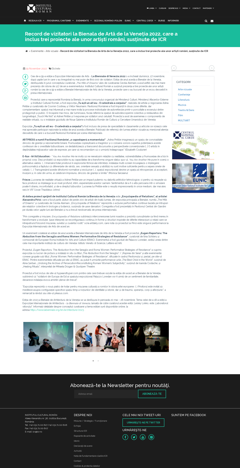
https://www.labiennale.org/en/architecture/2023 (57, 310)
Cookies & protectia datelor (87, 466)
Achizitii (78, 451)
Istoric (77, 441)
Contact (196, 8)
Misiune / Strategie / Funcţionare (90, 421)
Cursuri (162, 8)
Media (185, 8)
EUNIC (128, 21)
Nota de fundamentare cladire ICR (91, 456)
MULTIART (184, 120)
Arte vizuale (185, 89)
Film (180, 115)
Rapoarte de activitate (84, 436)
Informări (173, 21)
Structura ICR (80, 431)
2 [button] (98, 361)
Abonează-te (152, 393)
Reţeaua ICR (35, 21)
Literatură (184, 99)
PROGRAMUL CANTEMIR (59, 21)
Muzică (182, 105)
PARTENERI (207, 8)
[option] (48, 337)
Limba (150, 8)
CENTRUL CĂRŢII (144, 21)
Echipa (77, 426)
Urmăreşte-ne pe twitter (143, 422)
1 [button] (93, 361)
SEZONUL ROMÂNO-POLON (108, 21)
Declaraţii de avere (83, 446)
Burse (161, 21)
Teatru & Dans (186, 110)
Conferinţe (184, 94)
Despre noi (173, 8)
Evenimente (82, 21)
